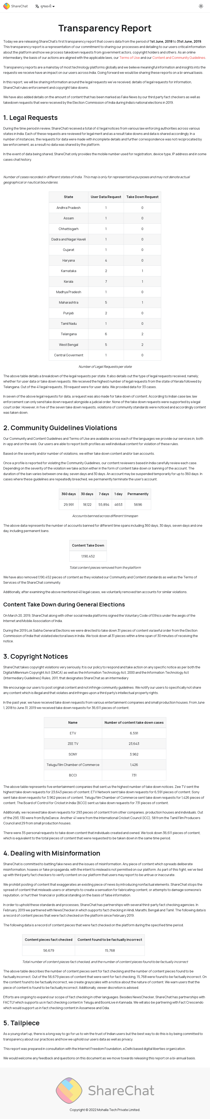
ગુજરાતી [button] (43, 6)
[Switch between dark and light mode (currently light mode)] (201, 6)
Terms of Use (129, 57)
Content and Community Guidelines (178, 57)
